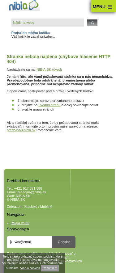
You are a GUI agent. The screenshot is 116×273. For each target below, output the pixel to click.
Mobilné (46, 206)
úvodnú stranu (50, 105)
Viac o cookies (30, 268)
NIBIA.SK (23, 196)
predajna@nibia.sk (21, 130)
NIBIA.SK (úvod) (49, 69)
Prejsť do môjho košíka (30, 33)
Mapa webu (20, 223)
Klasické (30, 206)
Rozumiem (49, 268)
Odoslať (64, 242)
